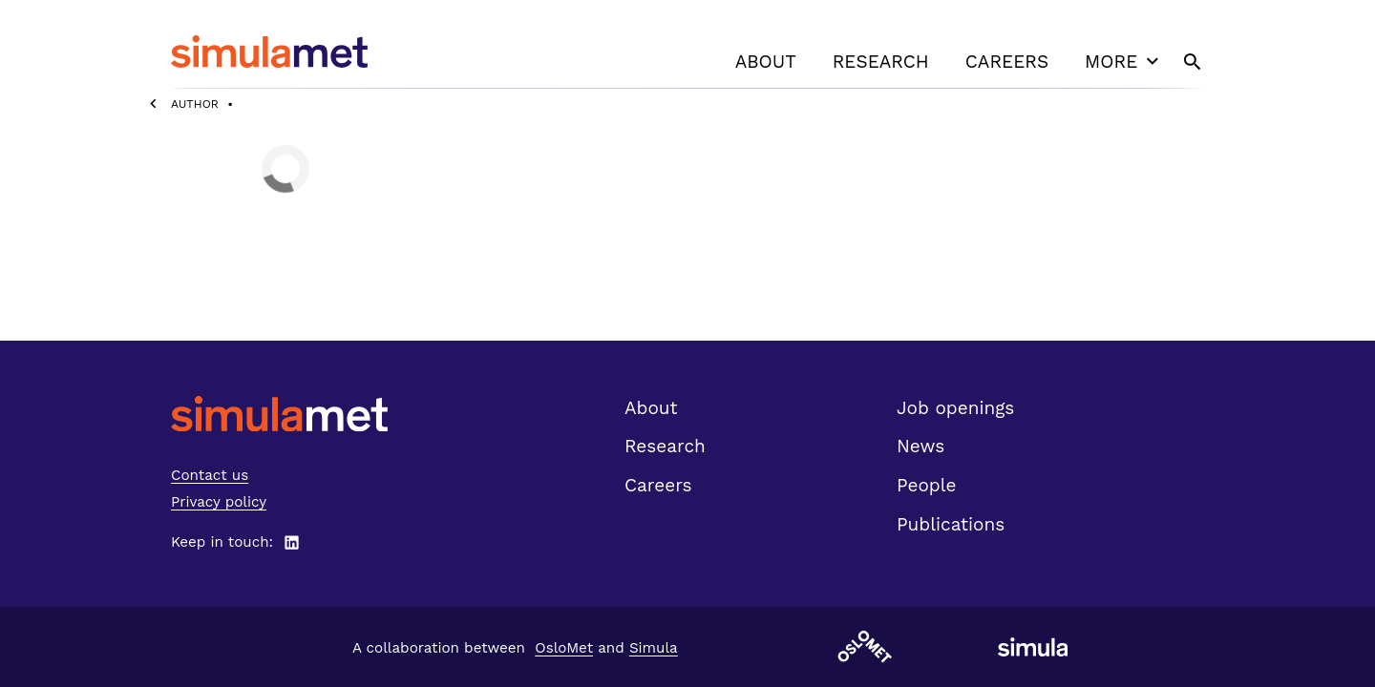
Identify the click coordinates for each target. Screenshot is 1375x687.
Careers (1006, 62)
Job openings (955, 408)
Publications (951, 524)
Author (195, 104)
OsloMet (564, 647)
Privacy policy (218, 501)
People (926, 485)
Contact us (209, 475)
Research (881, 62)
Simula (653, 647)
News (920, 446)
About (765, 62)
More (1124, 61)
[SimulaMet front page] (279, 413)
